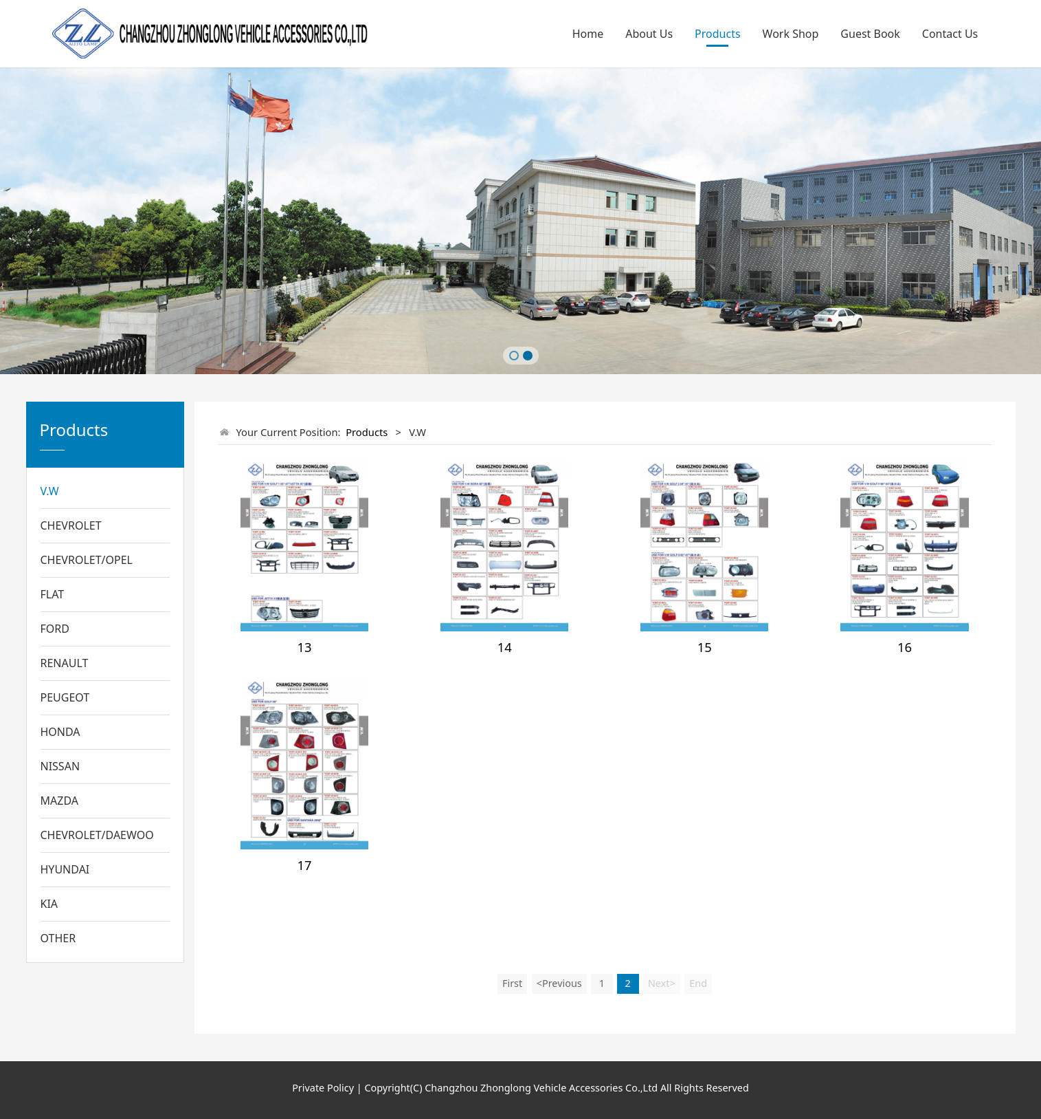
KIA (49, 903)
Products (718, 33)
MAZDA (59, 800)
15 (704, 646)
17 (305, 864)
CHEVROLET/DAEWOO (97, 835)
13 (305, 646)
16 (904, 646)
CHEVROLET (71, 525)
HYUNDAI (65, 869)
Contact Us (950, 33)
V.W (50, 491)
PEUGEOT (65, 697)
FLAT (53, 594)
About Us (649, 33)
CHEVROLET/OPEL (87, 559)
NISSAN (60, 766)
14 (504, 646)
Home (588, 33)
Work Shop (791, 33)
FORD (55, 628)
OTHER (58, 938)
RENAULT (65, 663)
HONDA (60, 731)
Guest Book (869, 33)
